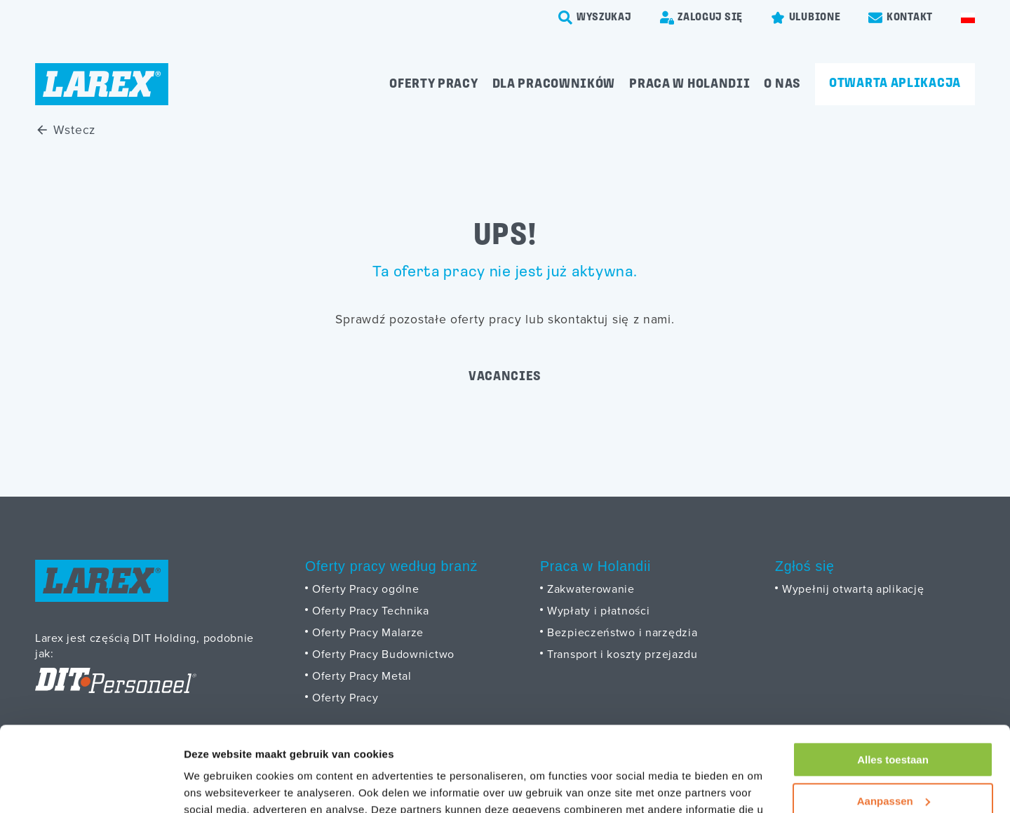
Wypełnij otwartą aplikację (853, 588)
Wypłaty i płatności (598, 610)
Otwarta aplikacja (895, 83)
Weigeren (892, 762)
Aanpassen (893, 721)
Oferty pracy (433, 84)
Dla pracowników (554, 84)
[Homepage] (101, 84)
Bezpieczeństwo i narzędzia (622, 632)
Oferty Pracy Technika (370, 610)
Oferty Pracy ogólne (365, 588)
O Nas (782, 84)
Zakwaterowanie (591, 588)
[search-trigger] (594, 17)
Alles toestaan (893, 680)
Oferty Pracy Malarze (368, 632)
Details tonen (217, 785)
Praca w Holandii (689, 84)
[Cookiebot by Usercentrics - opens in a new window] (90, 785)
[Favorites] (805, 17)
